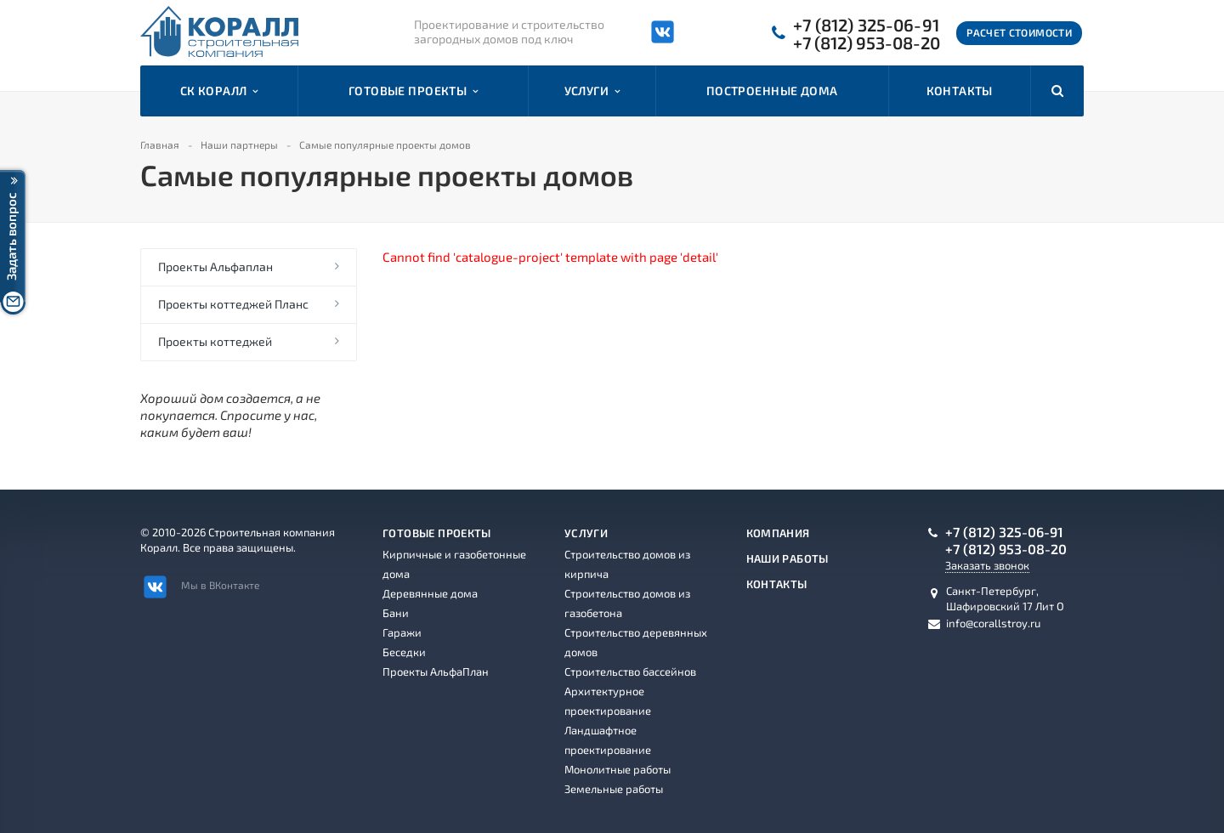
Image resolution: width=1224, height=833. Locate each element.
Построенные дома (772, 90)
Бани (395, 613)
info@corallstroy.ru (993, 623)
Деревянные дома (430, 593)
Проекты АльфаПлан (435, 671)
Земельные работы (613, 789)
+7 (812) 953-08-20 (866, 43)
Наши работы (787, 558)
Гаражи (402, 632)
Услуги (592, 91)
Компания (778, 533)
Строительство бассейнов (630, 671)
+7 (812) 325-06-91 (866, 25)
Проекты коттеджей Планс (233, 304)
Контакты (959, 90)
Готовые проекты (413, 91)
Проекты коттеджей (215, 341)
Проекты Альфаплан (215, 266)
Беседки (404, 652)
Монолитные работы (617, 769)
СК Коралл (219, 91)
